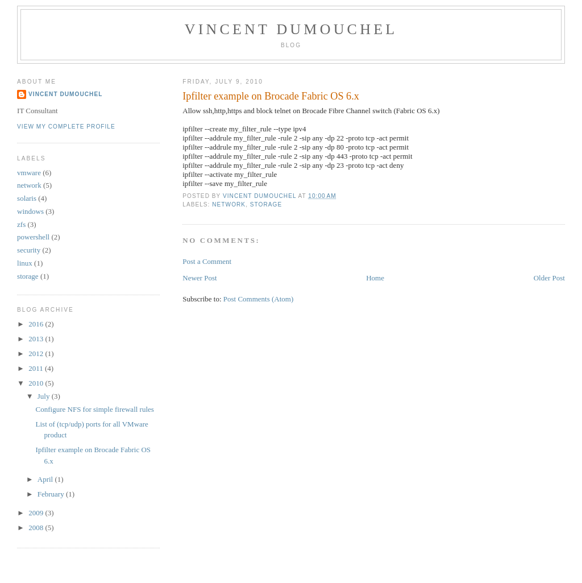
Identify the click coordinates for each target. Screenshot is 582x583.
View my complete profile (66, 126)
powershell (33, 237)
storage (266, 204)
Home (375, 278)
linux (24, 263)
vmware (29, 172)
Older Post (549, 278)
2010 (36, 383)
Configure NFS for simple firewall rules (95, 409)
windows (30, 211)
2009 (36, 512)
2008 (36, 527)
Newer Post (199, 278)
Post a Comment (206, 261)
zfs (21, 224)
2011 (36, 368)
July (45, 396)
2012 (36, 353)
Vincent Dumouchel (291, 29)
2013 (36, 338)
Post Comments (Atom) (258, 299)
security (28, 250)
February (52, 494)
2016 (36, 324)
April (46, 479)
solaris (26, 198)
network (229, 204)
